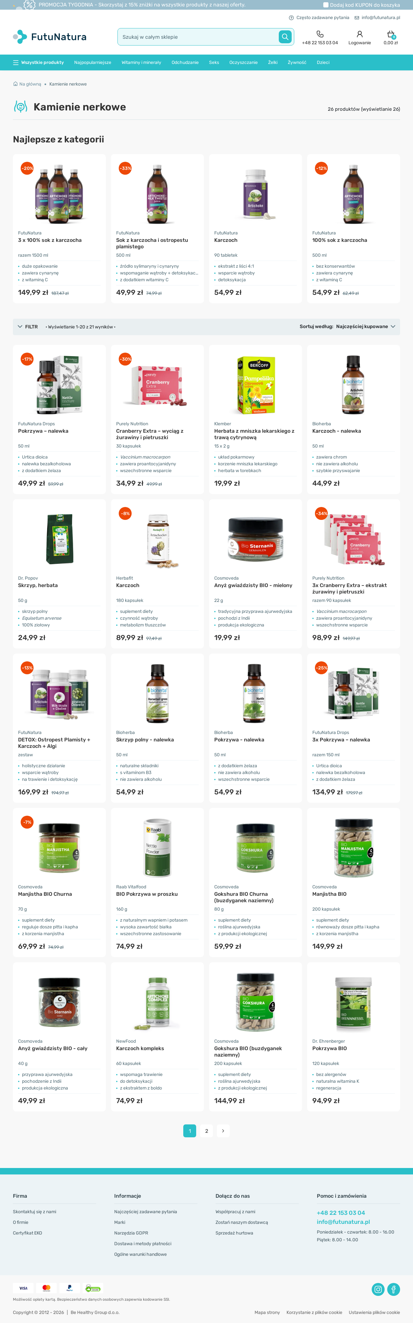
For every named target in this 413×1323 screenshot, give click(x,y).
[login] (359, 37)
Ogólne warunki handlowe (140, 1254)
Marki (119, 1222)
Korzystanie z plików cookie (314, 1312)
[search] (205, 37)
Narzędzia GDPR (131, 1233)
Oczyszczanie (243, 62)
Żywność (297, 62)
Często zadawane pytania (319, 17)
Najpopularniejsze (92, 62)
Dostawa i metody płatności (142, 1243)
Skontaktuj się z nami (34, 1211)
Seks (214, 62)
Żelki (272, 62)
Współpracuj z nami (235, 1211)
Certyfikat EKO (27, 1233)
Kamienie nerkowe (68, 84)
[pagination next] (223, 1130)
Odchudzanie (185, 62)
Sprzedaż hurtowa (234, 1233)
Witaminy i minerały (141, 62)
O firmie (20, 1222)
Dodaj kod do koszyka (365, 5)
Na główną (27, 84)
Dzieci (323, 62)
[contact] (320, 37)
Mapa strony (267, 1312)
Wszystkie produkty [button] (38, 62)
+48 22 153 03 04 (341, 1212)
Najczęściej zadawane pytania (145, 1211)
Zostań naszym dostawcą (242, 1222)
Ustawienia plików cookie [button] (374, 1312)
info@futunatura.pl (377, 17)
